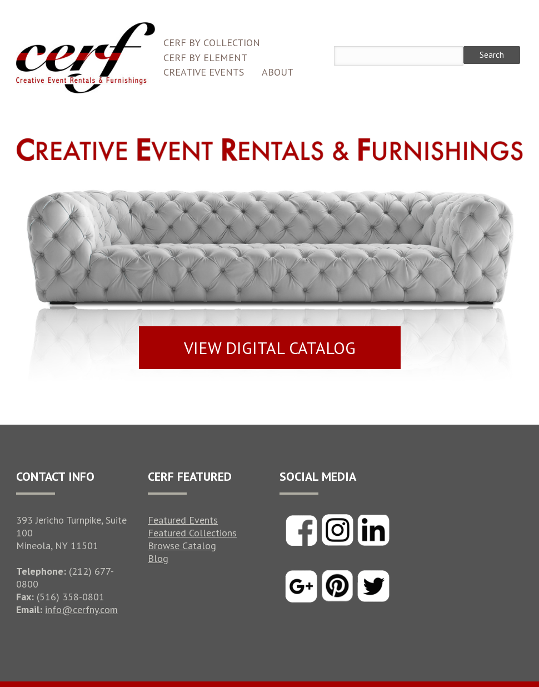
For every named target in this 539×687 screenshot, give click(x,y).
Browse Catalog (182, 545)
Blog (158, 558)
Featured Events (183, 520)
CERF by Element (205, 57)
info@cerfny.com (81, 609)
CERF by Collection (211, 42)
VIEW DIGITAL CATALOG (270, 348)
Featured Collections (192, 532)
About (277, 72)
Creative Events (203, 72)
